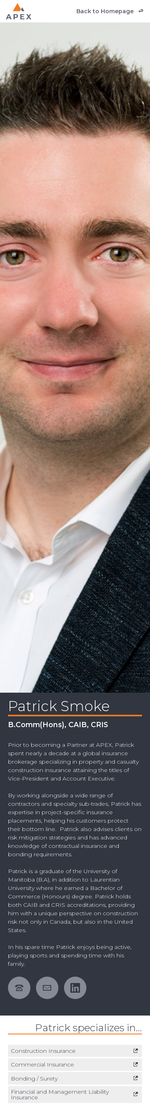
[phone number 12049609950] (22, 988)
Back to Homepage (105, 11)
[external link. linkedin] (78, 988)
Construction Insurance (43, 1050)
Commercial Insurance (42, 1064)
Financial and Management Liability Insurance (60, 1094)
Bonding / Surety (34, 1078)
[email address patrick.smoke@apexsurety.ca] (50, 988)
